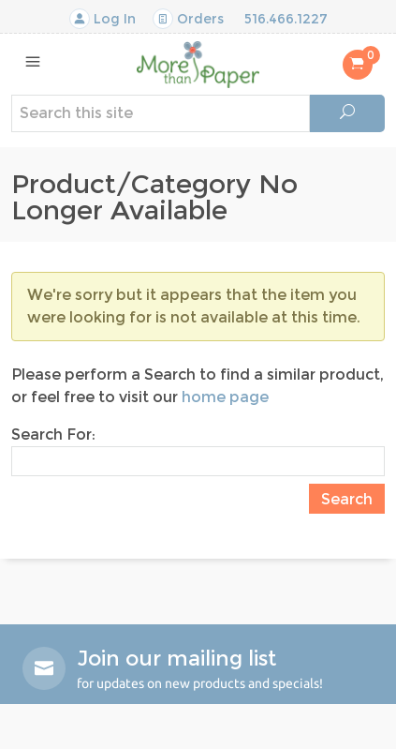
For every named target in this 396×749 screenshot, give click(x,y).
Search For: (53, 434)
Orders (188, 18)
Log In (102, 18)
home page (225, 397)
